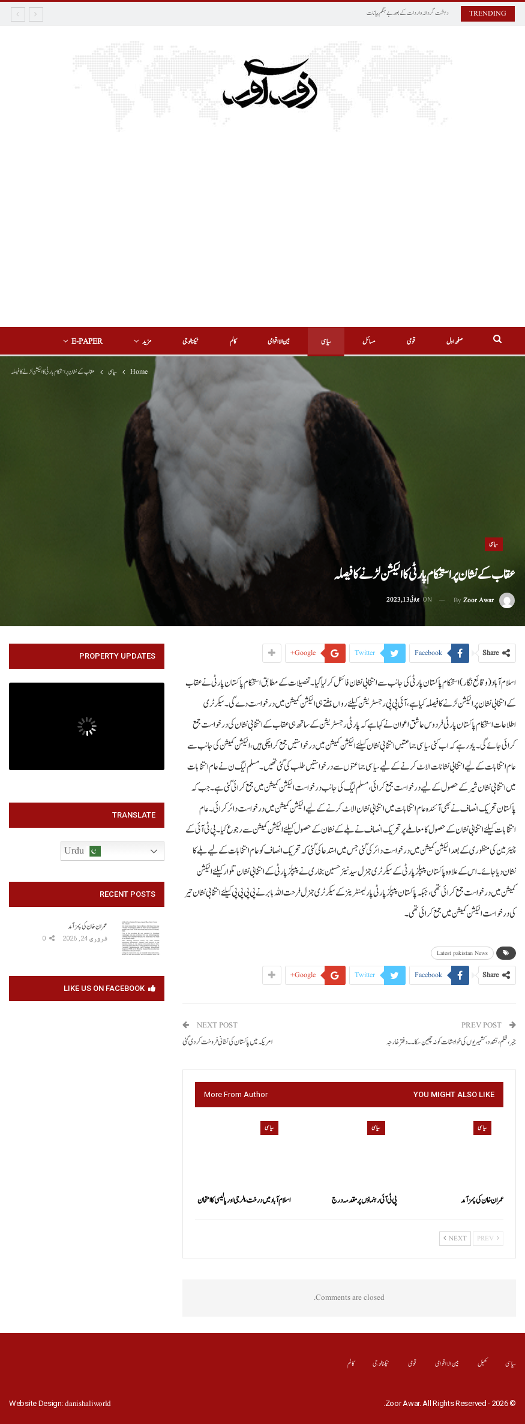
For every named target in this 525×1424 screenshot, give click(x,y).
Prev (488, 1238)
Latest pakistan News (462, 953)
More (105, 341)
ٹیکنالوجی (156, 341)
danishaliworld (88, 1404)
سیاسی (297, 341)
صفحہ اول (431, 341)
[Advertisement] (262, 237)
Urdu (82, 851)
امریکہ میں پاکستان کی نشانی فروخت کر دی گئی (227, 1042)
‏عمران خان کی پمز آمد (87, 926)
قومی (386, 341)
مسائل (342, 341)
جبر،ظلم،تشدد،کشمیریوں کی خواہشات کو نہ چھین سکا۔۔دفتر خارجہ (451, 1042)
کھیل (483, 1363)
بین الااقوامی (248, 341)
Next (455, 1238)
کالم (200, 341)
